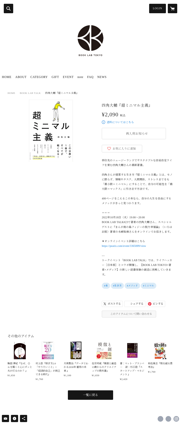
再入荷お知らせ (137, 133)
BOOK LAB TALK (30, 93)
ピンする (158, 303)
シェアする (136, 303)
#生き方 (117, 285)
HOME (7, 77)
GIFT (55, 77)
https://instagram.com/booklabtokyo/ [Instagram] (176, 419)
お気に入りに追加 (124, 148)
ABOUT (21, 77)
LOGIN (157, 8)
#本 (106, 285)
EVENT (68, 77)
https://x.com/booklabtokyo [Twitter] (168, 419)
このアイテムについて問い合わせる (131, 314)
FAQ (90, 77)
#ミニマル (148, 285)
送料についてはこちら (120, 122)
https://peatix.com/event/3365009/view (124, 246)
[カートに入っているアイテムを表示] (172, 8)
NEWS (102, 77)
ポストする (114, 303)
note (80, 77)
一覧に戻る (90, 395)
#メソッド (132, 285)
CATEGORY (39, 77)
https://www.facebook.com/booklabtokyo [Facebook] (160, 419)
